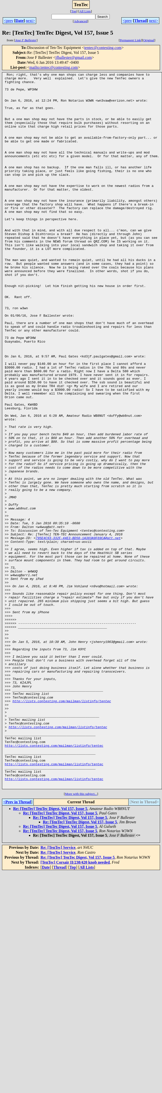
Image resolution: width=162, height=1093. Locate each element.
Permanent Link (130, 40)
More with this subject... (81, 937)
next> (30, 21)
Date (20, 21)
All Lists (85, 11)
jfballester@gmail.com (73, 57)
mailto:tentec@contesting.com (53, 67)
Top (73, 11)
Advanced (80, 21)
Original (148, 40)
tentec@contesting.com (102, 47)
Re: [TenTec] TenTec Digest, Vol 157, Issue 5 (50, 952)
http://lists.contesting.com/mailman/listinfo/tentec (61, 827)
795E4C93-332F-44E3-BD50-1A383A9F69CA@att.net (78, 631)
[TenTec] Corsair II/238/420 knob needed (75, 1005)
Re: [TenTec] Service (58, 990)
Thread (140, 21)
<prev (8, 21)
